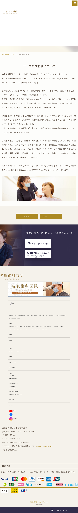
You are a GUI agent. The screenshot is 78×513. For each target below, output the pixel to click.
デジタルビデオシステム (33, 308)
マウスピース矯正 (15, 325)
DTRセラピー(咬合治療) (33, 305)
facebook (15, 418)
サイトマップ (14, 403)
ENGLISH (13, 409)
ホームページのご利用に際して (20, 394)
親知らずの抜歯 (28, 328)
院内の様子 (13, 305)
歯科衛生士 (25, 351)
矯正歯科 (61, 322)
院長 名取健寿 (14, 351)
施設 (20, 305)
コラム (11, 383)
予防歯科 (55, 325)
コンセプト (13, 299)
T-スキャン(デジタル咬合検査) (55, 308)
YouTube (14, 414)
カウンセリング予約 (16, 363)
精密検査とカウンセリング (19, 320)
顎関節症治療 (52, 322)
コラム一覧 (20, 217)
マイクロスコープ (49, 305)
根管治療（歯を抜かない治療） (50, 320)
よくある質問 (14, 377)
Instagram (15, 423)
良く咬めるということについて (50, 217)
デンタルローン (15, 342)
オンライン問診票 (15, 368)
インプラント (45, 325)
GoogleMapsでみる (44, 451)
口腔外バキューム (15, 308)
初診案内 (14, 293)
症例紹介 (12, 334)
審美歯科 (12, 322)
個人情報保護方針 (15, 388)
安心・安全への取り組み (18, 391)
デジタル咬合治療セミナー (19, 386)
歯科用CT (61, 305)
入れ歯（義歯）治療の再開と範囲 (21, 311)
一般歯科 (34, 320)
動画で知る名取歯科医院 (18, 380)
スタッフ (12, 348)
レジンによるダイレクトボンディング (31, 322)
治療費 (11, 340)
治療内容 (12, 317)
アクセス (12, 374)
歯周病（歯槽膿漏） (31, 325)
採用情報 (12, 357)
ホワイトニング (15, 328)
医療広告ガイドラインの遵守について (23, 397)
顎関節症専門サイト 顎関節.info (39, 506)
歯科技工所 (35, 351)
